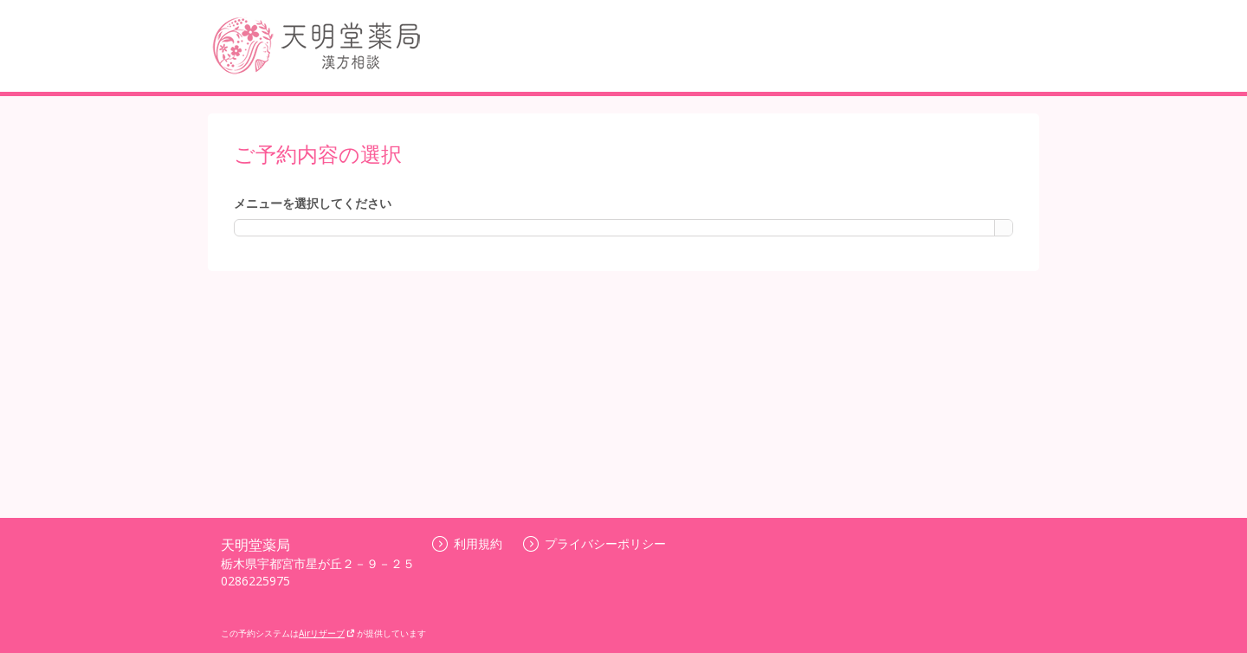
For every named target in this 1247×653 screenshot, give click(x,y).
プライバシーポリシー (594, 543)
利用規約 (467, 543)
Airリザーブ (327, 633)
